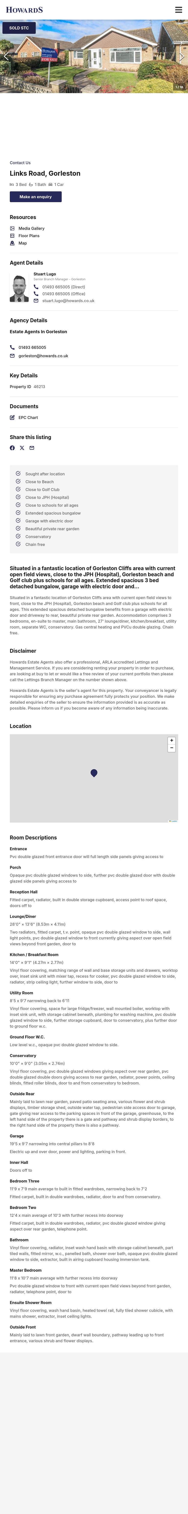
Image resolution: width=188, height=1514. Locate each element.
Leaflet (173, 821)
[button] (94, 56)
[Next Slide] (182, 56)
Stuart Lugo (45, 273)
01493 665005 (32, 347)
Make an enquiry (36, 196)
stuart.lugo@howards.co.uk (68, 300)
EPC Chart (28, 417)
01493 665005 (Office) (63, 293)
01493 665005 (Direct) (63, 286)
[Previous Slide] (6, 56)
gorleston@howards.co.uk (43, 355)
